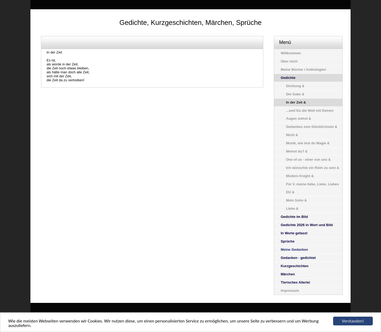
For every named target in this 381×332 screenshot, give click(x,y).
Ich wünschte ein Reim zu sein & (312, 168)
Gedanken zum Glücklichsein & (311, 127)
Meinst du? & (297, 151)
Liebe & (292, 208)
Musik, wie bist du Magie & (308, 143)
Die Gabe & (295, 94)
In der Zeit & (296, 102)
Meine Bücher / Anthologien (303, 69)
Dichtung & (295, 86)
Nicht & (292, 135)
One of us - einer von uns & (308, 159)
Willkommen (291, 53)
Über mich (289, 61)
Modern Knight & (300, 176)
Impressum (290, 291)
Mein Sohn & (296, 200)
